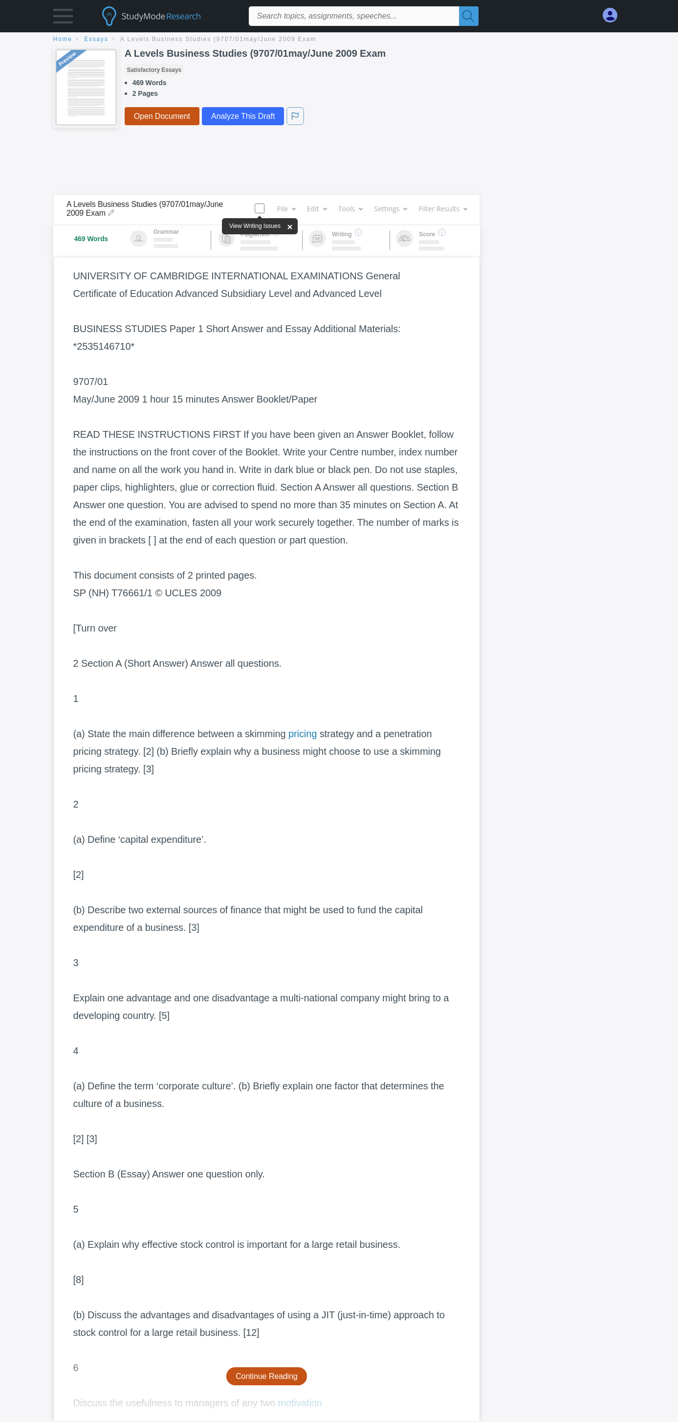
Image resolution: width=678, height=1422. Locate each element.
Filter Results (442, 208)
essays (96, 39)
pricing (302, 733)
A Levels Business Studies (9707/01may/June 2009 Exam (218, 39)
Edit (317, 208)
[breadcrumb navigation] (339, 40)
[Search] (469, 16)
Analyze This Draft (243, 116)
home (62, 39)
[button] (63, 18)
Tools (350, 208)
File (286, 208)
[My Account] (614, 15)
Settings (390, 208)
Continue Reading (267, 1376)
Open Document (162, 116)
